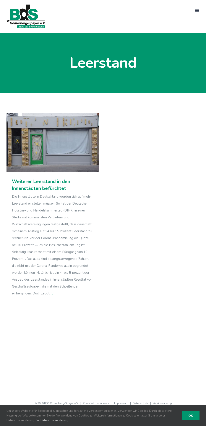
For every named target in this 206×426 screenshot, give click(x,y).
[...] (52, 293)
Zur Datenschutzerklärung (52, 420)
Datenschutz (140, 403)
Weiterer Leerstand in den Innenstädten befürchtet (41, 185)
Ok (190, 416)
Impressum (121, 403)
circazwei (104, 403)
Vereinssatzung (162, 403)
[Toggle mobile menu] (197, 10)
